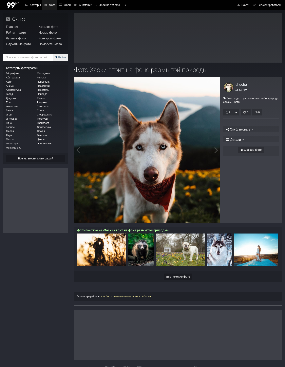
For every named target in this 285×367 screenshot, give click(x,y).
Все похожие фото (178, 276)
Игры (9, 114)
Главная (12, 27)
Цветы (41, 139)
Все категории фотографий (35, 158)
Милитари (12, 143)
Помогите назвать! (52, 44)
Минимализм (13, 147)
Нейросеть (43, 81)
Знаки (9, 110)
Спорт (40, 110)
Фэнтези (42, 135)
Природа (42, 93)
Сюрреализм (44, 114)
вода (235, 98)
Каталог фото (48, 27)
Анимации (77, 5)
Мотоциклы (43, 73)
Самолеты (43, 106)
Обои (60, 5)
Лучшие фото (16, 38)
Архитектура (13, 89)
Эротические (44, 143)
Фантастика (44, 127)
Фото (47, 5)
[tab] (251, 129)
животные (252, 98)
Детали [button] (233, 139)
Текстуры (42, 118)
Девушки (11, 98)
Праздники (43, 85)
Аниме (10, 85)
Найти (61, 57)
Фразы (41, 131)
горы (241, 98)
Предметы (43, 89)
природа (271, 98)
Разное (41, 98)
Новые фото (48, 32)
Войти (245, 5)
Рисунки (42, 102)
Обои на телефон (101, 5)
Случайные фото (18, 44)
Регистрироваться (268, 5)
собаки (227, 101)
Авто (8, 81)
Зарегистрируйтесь (88, 296)
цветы (236, 101)
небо (262, 98)
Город (9, 93)
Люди (9, 135)
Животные (12, 106)
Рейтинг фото (16, 32)
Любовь (10, 131)
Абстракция (13, 77)
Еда (8, 102)
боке (227, 98)
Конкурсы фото (50, 38)
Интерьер (11, 118)
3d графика (12, 73)
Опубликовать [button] (238, 129)
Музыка (41, 77)
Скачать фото (251, 149)
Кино (9, 122)
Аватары (32, 5)
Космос (10, 127)
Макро (9, 139)
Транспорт (43, 122)
